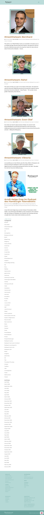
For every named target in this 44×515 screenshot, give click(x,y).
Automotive (7, 490)
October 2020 (7, 424)
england (6, 260)
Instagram (7, 499)
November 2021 (8, 403)
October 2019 (7, 449)
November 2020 (8, 422)
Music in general (8, 313)
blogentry (33, 203)
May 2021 (6, 413)
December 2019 (8, 445)
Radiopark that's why (9, 347)
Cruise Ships (7, 486)
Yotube (6, 376)
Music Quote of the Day (9, 315)
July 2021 (6, 409)
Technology (26, 485)
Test (5, 360)
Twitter (6, 500)
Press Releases (7, 334)
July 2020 (6, 430)
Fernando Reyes (9, 39)
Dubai (5, 256)
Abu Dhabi (6, 224)
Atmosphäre (7, 233)
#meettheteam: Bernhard (18, 37)
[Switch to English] (42, 513)
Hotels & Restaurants (9, 487)
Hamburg (6, 205)
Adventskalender (8, 226)
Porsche (6, 481)
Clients (7, 484)
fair (5, 264)
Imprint (25, 475)
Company (26, 482)
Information (27, 474)
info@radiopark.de (31, 504)
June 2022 (6, 390)
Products (7, 474)
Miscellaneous (8, 482)
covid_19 (6, 250)
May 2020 (6, 435)
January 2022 (7, 399)
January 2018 (7, 466)
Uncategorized (7, 370)
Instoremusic (7, 290)
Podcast (33, 205)
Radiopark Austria (29, 39)
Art (19, 82)
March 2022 (7, 396)
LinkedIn (7, 501)
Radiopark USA (8, 349)
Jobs (25, 486)
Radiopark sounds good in (10, 345)
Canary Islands (7, 243)
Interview (29, 205)
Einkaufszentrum (8, 258)
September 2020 (8, 426)
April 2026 (6, 382)
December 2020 (8, 420)
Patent (6, 326)
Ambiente (6, 228)
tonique (6, 364)
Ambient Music (8, 475)
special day (7, 355)
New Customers (8, 321)
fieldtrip (6, 269)
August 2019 (7, 454)
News (5, 324)
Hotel (5, 286)
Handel (6, 281)
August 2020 (7, 428)
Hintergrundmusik (23, 205)
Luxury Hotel (7, 302)
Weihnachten (7, 374)
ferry (5, 266)
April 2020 (6, 437)
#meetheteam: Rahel (15, 80)
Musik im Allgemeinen (9, 317)
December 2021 (8, 401)
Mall (5, 307)
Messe (5, 311)
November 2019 (8, 447)
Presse (5, 207)
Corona (6, 247)
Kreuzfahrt (7, 296)
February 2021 (7, 416)
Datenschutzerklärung (28, 477)
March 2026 (7, 384)
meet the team (22, 39)
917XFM (6, 222)
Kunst (21, 82)
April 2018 (6, 462)
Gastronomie (7, 271)
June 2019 (6, 458)
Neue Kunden (7, 319)
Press (36, 205)
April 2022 (6, 394)
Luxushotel (7, 305)
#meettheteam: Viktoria (17, 157)
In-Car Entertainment (9, 479)
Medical (6, 491)
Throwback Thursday (9, 362)
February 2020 (7, 441)
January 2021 (7, 418)
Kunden (6, 298)
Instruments (7, 292)
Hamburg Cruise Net (9, 277)
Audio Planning (8, 478)
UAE (5, 368)
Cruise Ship (7, 252)
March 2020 (7, 439)
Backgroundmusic (22, 203)
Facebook (7, 497)
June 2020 (6, 432)
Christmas (6, 245)
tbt (5, 357)
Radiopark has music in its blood (31, 122)
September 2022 (8, 386)
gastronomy (7, 273)
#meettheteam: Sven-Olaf (18, 119)
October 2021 (7, 405)
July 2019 (6, 456)
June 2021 (6, 411)
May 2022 (6, 392)
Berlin (5, 237)
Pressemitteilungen (9, 338)
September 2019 (8, 451)
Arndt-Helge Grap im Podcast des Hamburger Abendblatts (20, 200)
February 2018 (7, 464)
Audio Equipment (8, 477)
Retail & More (8, 488)
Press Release (7, 332)
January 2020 (7, 443)
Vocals (5, 372)
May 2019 (6, 460)
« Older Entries (7, 219)
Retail (5, 351)
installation (7, 288)
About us (26, 484)
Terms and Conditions (28, 478)
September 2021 (8, 407)
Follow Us (7, 496)
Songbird (6, 353)
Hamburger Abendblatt (14, 205)
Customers (7, 254)
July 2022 (6, 388)
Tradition (6, 366)
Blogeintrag (28, 203)
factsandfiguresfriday (9, 262)
